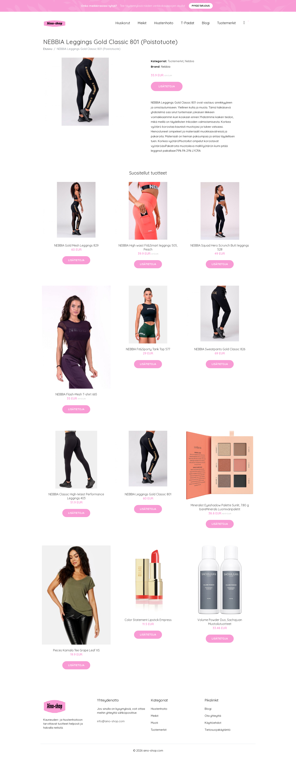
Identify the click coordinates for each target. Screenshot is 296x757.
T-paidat (187, 23)
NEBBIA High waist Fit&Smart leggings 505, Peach (148, 247)
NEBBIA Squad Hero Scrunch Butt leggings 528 (219, 247)
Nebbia (189, 61)
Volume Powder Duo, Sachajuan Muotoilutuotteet (219, 622)
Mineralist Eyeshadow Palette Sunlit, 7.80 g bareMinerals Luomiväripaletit (220, 507)
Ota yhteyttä (213, 716)
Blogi (206, 23)
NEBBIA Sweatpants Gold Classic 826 (219, 349)
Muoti (154, 723)
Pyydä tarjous (201, 5)
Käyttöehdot (213, 723)
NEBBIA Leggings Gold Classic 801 (148, 494)
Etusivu (47, 49)
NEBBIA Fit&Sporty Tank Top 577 (148, 349)
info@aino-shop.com (111, 721)
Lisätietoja (167, 86)
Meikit (142, 23)
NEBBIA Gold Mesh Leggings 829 (76, 245)
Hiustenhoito (163, 23)
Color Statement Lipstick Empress (148, 620)
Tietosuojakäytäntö (217, 729)
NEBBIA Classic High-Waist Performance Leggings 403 (76, 496)
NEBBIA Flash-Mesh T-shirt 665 (76, 394)
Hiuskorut (122, 23)
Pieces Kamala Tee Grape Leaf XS (76, 650)
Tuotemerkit (226, 23)
